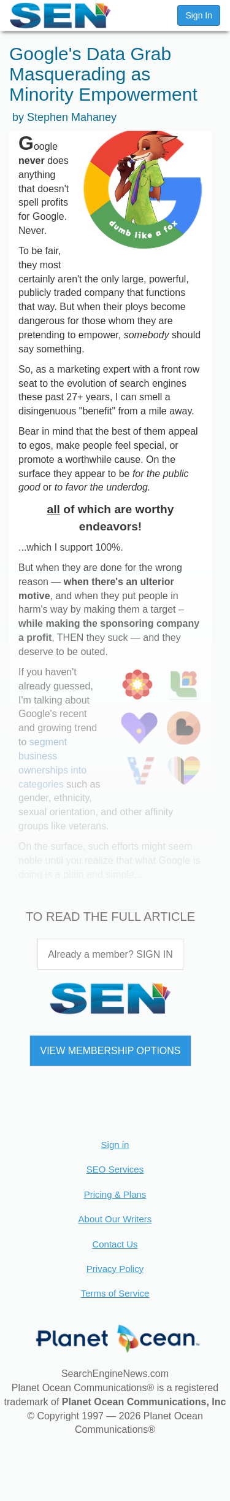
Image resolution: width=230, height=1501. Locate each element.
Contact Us (114, 1244)
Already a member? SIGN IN (110, 954)
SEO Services (115, 1169)
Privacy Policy (115, 1268)
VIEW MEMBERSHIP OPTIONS (110, 1050)
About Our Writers (115, 1219)
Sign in (115, 1144)
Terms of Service (115, 1293)
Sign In (198, 15)
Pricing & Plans (115, 1194)
